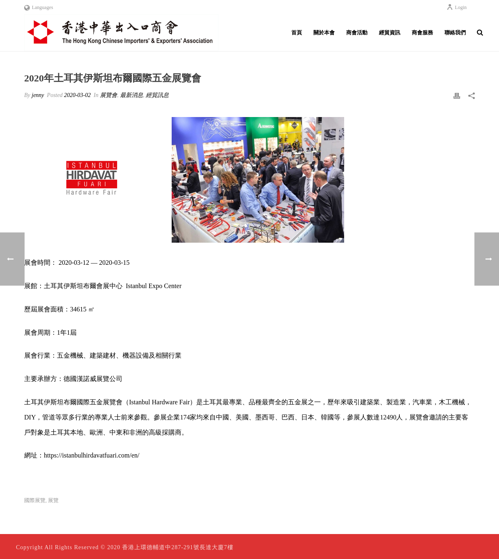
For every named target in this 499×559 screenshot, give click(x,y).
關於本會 (324, 32)
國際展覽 (34, 500)
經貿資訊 (389, 32)
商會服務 (422, 32)
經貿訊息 (157, 95)
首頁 (296, 32)
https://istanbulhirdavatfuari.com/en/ (91, 455)
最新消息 (131, 95)
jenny (38, 95)
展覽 (53, 500)
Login (457, 7)
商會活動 (356, 32)
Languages (38, 7)
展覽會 (108, 95)
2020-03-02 (77, 95)
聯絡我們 (455, 32)
